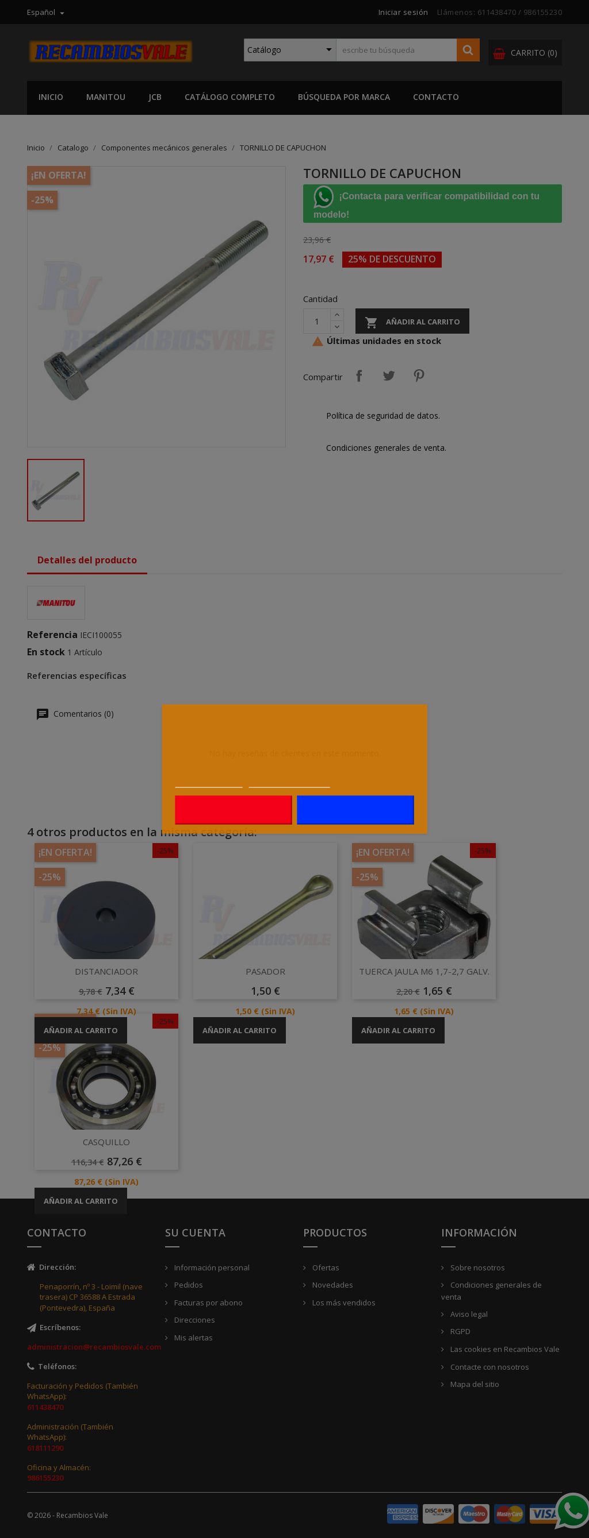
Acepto (355, 810)
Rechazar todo (234, 810)
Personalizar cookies (289, 781)
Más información (209, 781)
